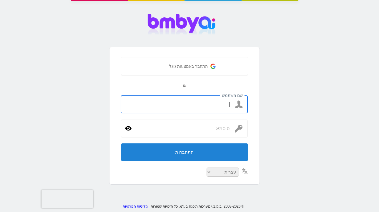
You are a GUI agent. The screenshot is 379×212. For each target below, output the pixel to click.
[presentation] (11, 199)
